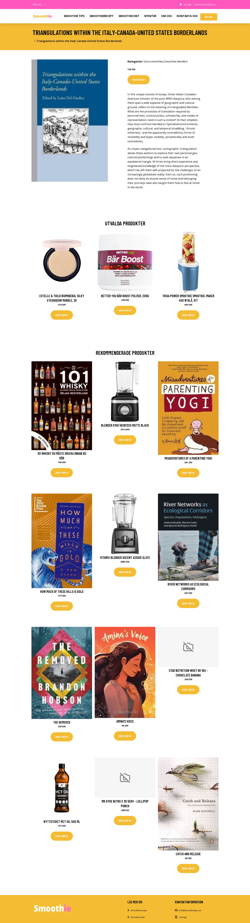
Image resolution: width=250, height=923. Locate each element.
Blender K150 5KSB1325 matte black (125, 426)
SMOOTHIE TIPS (74, 16)
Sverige (184, 4)
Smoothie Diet (137, 920)
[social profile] (44, 4)
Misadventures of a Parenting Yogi (188, 459)
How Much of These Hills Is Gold (61, 593)
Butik (209, 16)
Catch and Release (188, 856)
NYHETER (150, 16)
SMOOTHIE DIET (129, 16)
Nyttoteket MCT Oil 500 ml (62, 824)
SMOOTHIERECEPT (102, 16)
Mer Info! (138, 79)
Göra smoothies (153, 61)
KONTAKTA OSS (187, 16)
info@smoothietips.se (203, 4)
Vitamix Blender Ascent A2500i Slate (125, 559)
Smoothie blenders (176, 61)
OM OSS (166, 16)
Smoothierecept (138, 913)
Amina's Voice (125, 723)
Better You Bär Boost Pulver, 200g (125, 296)
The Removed (61, 724)
